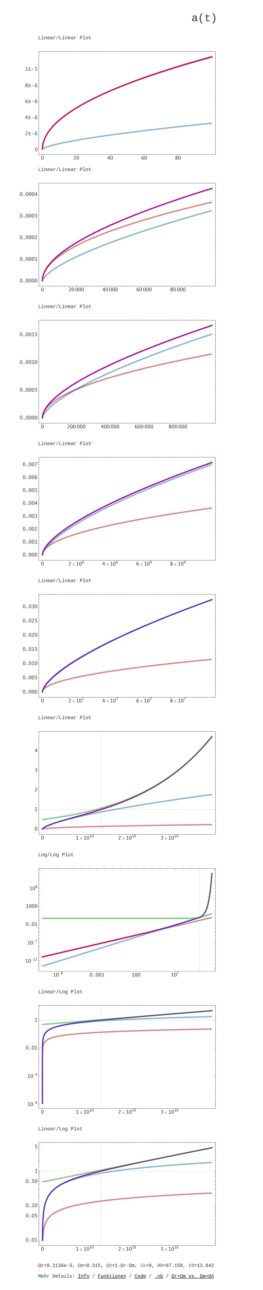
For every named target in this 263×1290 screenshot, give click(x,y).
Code (140, 1276)
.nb (159, 1276)
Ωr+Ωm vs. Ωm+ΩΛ (193, 1276)
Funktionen (112, 1276)
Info (83, 1276)
